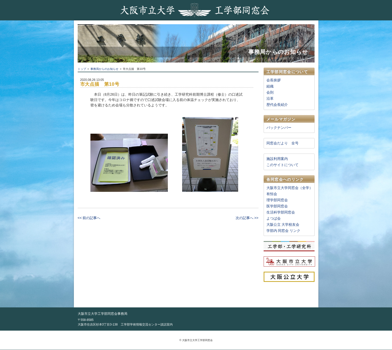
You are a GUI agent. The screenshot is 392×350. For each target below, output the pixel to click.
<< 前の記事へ (89, 218)
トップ (82, 68)
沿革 (270, 98)
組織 (270, 86)
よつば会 (273, 218)
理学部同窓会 (277, 200)
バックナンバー (278, 127)
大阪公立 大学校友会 (283, 224)
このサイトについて (282, 165)
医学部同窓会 (277, 206)
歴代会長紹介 (277, 104)
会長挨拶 (273, 80)
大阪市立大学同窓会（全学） (289, 188)
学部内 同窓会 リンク (283, 230)
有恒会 (271, 194)
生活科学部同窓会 (280, 212)
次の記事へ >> (247, 218)
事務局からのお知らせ (104, 68)
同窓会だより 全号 (282, 143)
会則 (270, 92)
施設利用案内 (277, 158)
